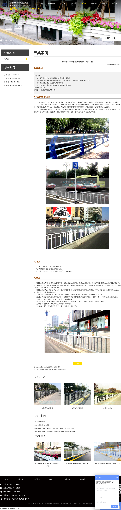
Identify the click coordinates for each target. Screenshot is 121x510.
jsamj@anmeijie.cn (16, 85)
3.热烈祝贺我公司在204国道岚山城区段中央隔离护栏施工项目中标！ (54, 428)
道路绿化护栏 (107, 408)
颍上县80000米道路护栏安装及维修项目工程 (52, 369)
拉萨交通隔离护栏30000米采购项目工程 (107, 463)
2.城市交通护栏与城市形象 (41, 425)
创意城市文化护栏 (47, 408)
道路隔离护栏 (55, 78)
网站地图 (89, 503)
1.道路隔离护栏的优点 (40, 422)
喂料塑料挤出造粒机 (14, 508)
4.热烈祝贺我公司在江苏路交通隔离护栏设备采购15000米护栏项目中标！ (55, 431)
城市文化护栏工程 (77, 408)
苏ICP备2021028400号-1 (78, 503)
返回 (77, 363)
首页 (4, 40)
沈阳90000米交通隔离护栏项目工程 (49, 367)
